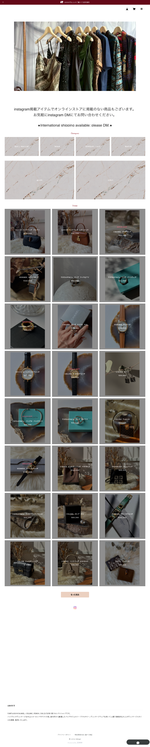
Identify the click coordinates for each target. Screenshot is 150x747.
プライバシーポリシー (64, 735)
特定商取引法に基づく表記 (83, 735)
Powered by (75, 743)
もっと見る (75, 594)
